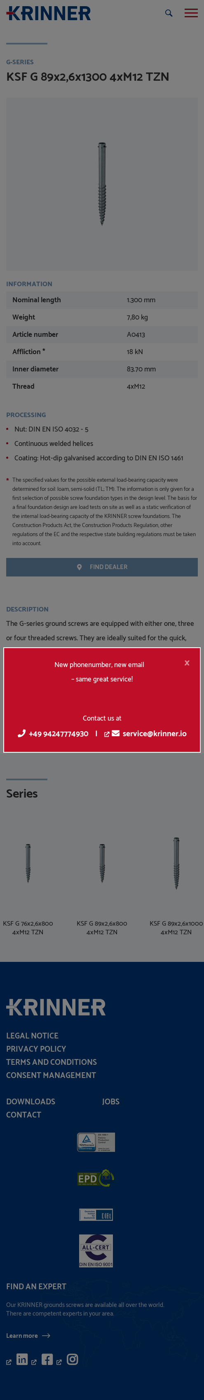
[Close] (187, 663)
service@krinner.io (149, 734)
